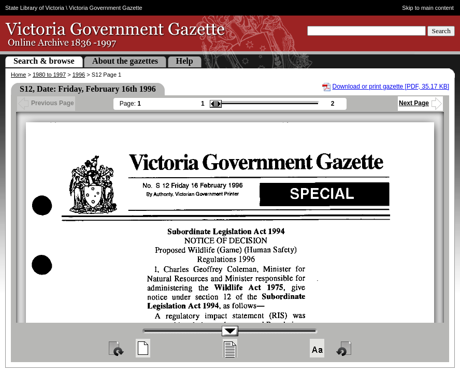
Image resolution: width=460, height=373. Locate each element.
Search (441, 31)
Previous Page (46, 103)
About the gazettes (125, 60)
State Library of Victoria (34, 8)
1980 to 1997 (49, 74)
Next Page (420, 103)
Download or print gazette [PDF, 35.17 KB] (391, 86)
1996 (79, 74)
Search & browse (44, 60)
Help (184, 60)
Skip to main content (428, 8)
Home (18, 74)
